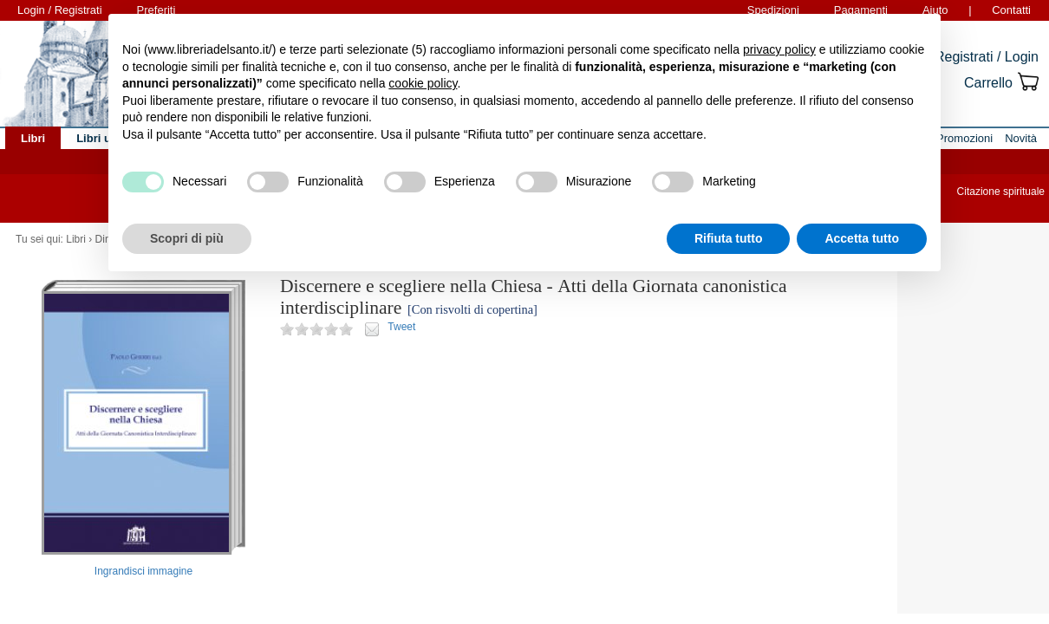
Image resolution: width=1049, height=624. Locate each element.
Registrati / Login (987, 56)
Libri (76, 239)
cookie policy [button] (422, 83)
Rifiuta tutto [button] (728, 238)
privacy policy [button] (779, 49)
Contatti (1011, 9)
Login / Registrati (59, 9)
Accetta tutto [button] (861, 238)
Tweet (401, 327)
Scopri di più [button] (187, 238)
